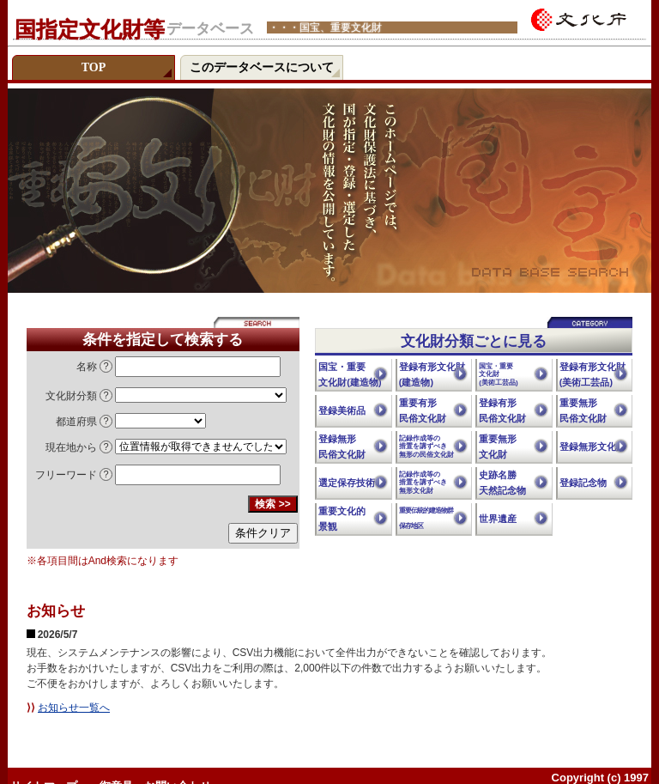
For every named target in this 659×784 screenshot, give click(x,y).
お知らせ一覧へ (74, 708)
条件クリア (263, 532)
